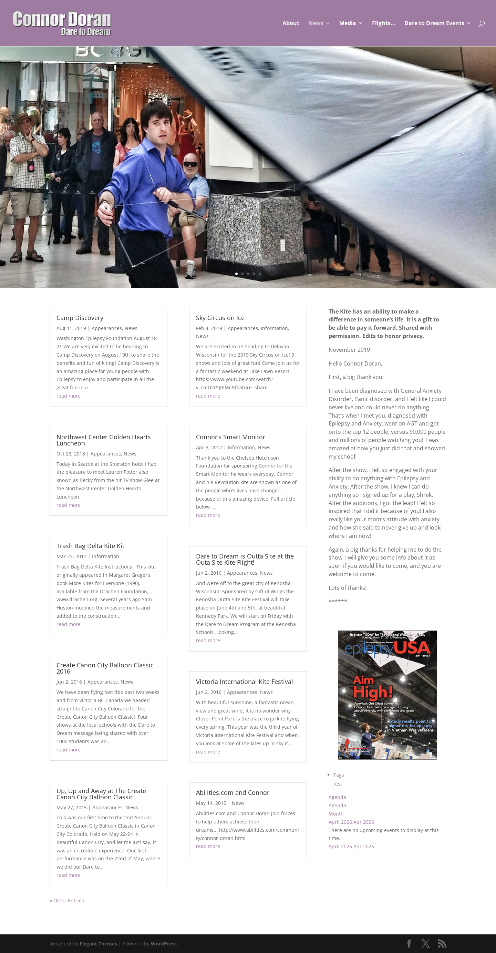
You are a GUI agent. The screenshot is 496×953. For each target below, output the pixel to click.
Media (347, 24)
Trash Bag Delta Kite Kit (90, 546)
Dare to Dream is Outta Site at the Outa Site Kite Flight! (245, 559)
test (337, 783)
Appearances (107, 328)
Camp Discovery (79, 318)
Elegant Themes (98, 943)
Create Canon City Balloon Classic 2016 (105, 668)
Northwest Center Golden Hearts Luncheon (103, 440)
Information (105, 556)
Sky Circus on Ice (220, 318)
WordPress (164, 943)
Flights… (383, 24)
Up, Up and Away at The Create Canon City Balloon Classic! (101, 794)
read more (68, 395)
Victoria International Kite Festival (244, 681)
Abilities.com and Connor (232, 792)
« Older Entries (67, 900)
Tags (338, 774)
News (315, 24)
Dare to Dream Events (434, 24)
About (290, 24)
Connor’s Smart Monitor (230, 437)
